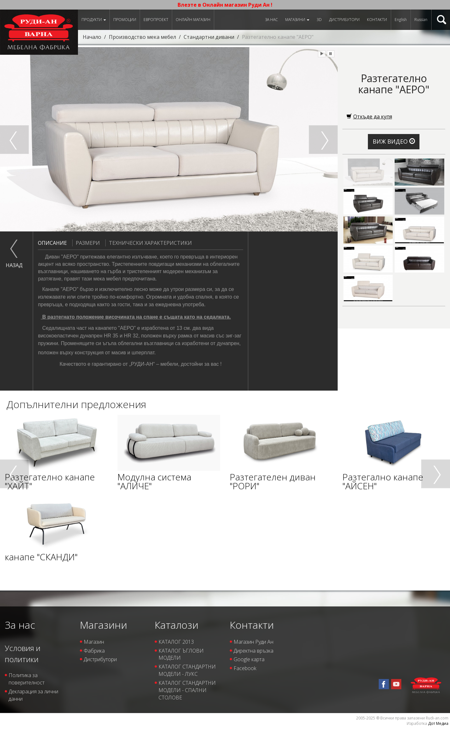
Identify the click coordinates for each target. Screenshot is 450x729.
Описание (52, 242)
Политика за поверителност (27, 679)
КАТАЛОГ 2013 (176, 641)
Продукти (93, 19)
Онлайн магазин (193, 19)
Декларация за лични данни (33, 695)
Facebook (245, 668)
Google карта (249, 659)
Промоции (124, 19)
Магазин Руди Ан (253, 641)
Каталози (176, 625)
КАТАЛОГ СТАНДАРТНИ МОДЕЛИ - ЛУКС (187, 670)
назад (14, 265)
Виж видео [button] (394, 141)
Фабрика (94, 650)
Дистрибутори (344, 19)
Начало (92, 36)
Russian (420, 19)
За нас (271, 19)
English (401, 19)
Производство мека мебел (142, 36)
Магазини (297, 19)
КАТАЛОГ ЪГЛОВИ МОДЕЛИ (181, 654)
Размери (86, 242)
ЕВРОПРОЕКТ (156, 19)
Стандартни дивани (209, 36)
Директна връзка (253, 650)
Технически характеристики (148, 242)
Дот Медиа (438, 723)
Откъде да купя (369, 116)
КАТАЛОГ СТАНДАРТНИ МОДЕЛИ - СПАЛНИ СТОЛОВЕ (187, 690)
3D (319, 19)
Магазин (94, 641)
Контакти (377, 19)
